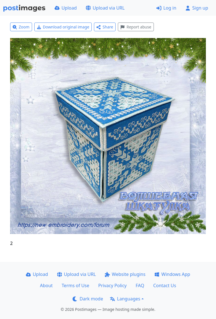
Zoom (21, 27)
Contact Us (164, 285)
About (46, 285)
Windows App (172, 274)
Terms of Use (75, 285)
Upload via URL (105, 8)
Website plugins (125, 274)
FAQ (140, 285)
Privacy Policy (112, 285)
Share (104, 27)
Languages (125, 299)
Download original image (63, 27)
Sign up (196, 8)
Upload (66, 8)
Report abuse (135, 27)
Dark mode (88, 299)
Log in (166, 8)
